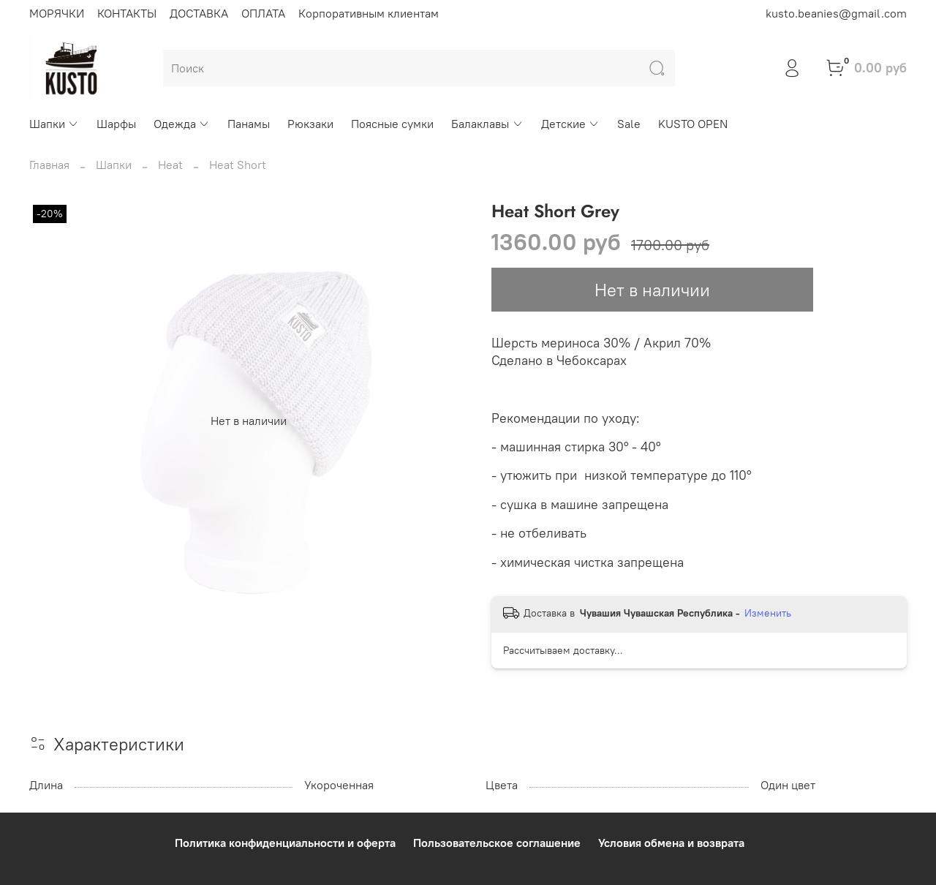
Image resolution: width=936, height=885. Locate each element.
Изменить (767, 613)
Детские (570, 123)
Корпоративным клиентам (368, 13)
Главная (49, 164)
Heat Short (237, 164)
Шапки (54, 123)
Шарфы (116, 123)
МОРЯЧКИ (56, 13)
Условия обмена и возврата (671, 842)
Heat (170, 164)
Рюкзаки (310, 123)
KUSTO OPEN (693, 123)
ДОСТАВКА (199, 13)
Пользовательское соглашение (497, 842)
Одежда (182, 123)
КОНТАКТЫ (126, 13)
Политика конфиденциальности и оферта (285, 842)
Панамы (248, 123)
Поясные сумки (392, 123)
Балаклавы (487, 123)
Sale (629, 123)
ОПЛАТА (263, 13)
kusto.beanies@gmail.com (836, 13)
